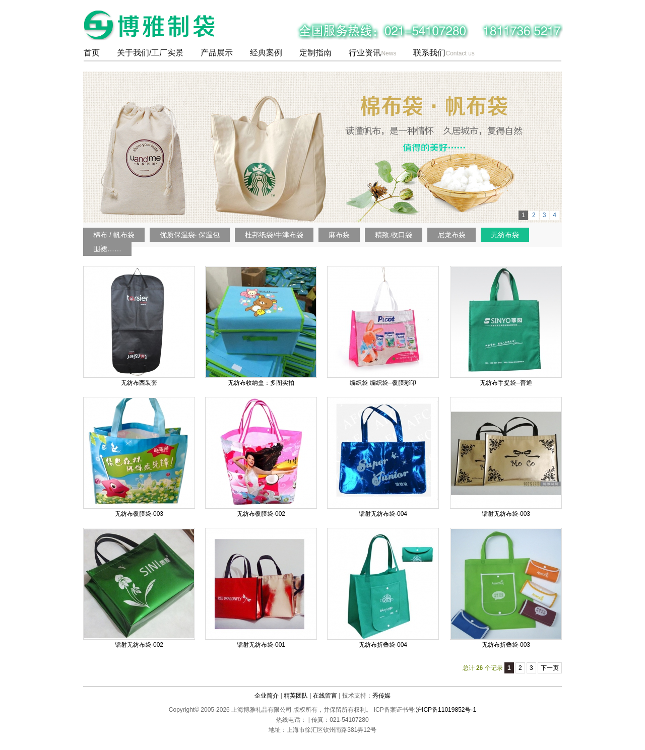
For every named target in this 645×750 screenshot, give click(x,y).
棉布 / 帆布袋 (114, 235)
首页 (92, 52)
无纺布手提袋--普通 (506, 382)
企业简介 (266, 695)
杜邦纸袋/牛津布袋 (274, 235)
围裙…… (107, 249)
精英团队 (296, 695)
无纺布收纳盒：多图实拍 (261, 382)
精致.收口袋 (393, 235)
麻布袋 (339, 235)
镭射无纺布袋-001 (261, 644)
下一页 (550, 667)
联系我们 (443, 52)
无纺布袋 (505, 235)
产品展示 (217, 52)
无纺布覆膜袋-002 (261, 513)
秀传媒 (381, 695)
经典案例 (266, 52)
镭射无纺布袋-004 (383, 513)
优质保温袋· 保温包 (190, 235)
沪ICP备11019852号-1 (446, 709)
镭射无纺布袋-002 (139, 644)
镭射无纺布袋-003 (506, 513)
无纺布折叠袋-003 (506, 644)
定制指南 (315, 52)
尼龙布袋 (451, 235)
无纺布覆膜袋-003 (139, 513)
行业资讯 (372, 52)
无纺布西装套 (139, 382)
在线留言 (325, 695)
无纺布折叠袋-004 (383, 644)
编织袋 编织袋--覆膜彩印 (383, 382)
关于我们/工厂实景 (150, 52)
